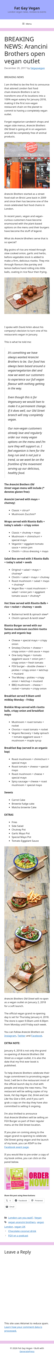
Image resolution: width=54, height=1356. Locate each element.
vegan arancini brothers (22, 1222)
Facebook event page (16, 1147)
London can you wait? (20, 1217)
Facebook (36, 1035)
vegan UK (19, 1226)
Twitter (22, 1035)
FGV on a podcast (18, 1235)
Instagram (10, 1035)
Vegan (38, 1217)
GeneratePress (27, 1351)
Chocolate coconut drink (22, 1231)
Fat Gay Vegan (27, 8)
